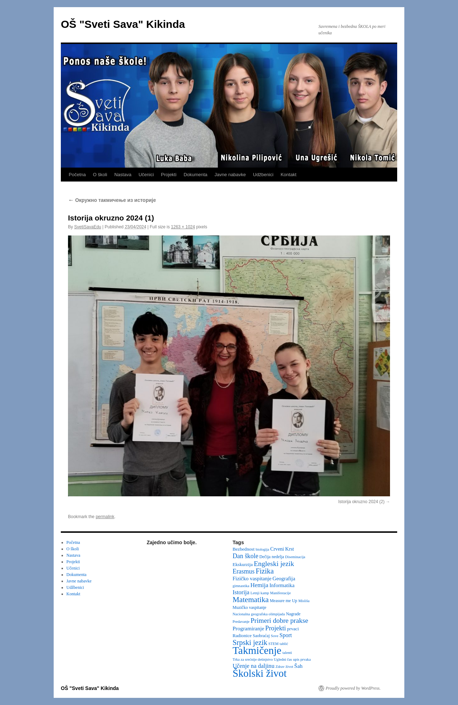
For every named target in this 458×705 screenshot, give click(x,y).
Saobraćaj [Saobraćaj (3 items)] (261, 635)
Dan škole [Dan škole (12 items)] (245, 556)
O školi (100, 174)
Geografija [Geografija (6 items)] (284, 578)
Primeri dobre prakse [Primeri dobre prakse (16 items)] (279, 620)
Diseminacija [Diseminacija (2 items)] (295, 557)
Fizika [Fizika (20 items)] (264, 571)
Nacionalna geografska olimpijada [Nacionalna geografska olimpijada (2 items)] (259, 614)
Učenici (146, 174)
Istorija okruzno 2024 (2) (361, 501)
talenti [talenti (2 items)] (287, 653)
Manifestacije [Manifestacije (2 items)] (280, 593)
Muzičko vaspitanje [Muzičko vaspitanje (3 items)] (249, 607)
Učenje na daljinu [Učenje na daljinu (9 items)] (253, 665)
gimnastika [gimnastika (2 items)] (241, 586)
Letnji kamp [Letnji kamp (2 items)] (259, 593)
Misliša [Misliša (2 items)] (304, 601)
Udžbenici (263, 174)
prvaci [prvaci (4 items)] (293, 628)
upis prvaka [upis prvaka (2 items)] (302, 659)
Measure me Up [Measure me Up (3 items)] (283, 600)
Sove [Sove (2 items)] (274, 636)
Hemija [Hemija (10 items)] (259, 585)
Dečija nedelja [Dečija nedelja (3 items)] (271, 556)
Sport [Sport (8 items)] (285, 635)
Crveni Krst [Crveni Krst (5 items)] (282, 549)
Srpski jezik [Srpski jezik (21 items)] (250, 642)
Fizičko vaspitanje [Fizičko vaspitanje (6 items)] (252, 578)
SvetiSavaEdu (87, 226)
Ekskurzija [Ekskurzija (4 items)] (243, 564)
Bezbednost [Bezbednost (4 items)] (243, 549)
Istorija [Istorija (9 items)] (241, 592)
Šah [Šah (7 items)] (298, 666)
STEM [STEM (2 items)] (273, 644)
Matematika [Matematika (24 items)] (251, 599)
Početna (77, 174)
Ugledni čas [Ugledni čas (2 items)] (283, 659)
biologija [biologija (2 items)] (262, 549)
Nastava (122, 174)
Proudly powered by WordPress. (353, 688)
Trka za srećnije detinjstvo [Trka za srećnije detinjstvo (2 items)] (253, 659)
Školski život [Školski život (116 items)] (260, 673)
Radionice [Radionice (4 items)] (242, 635)
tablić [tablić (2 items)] (284, 644)
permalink (105, 516)
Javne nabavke (230, 174)
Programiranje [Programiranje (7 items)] (248, 628)
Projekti (168, 174)
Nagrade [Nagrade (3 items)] (293, 613)
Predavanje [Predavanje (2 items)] (241, 622)
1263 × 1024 (183, 226)
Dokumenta (195, 174)
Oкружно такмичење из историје (112, 200)
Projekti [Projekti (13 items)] (275, 628)
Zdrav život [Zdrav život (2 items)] (284, 667)
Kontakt (288, 174)
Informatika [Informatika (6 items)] (281, 585)
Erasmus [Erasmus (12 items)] (243, 571)
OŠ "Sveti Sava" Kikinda (123, 24)
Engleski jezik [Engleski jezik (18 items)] (274, 563)
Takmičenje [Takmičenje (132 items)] (257, 650)
